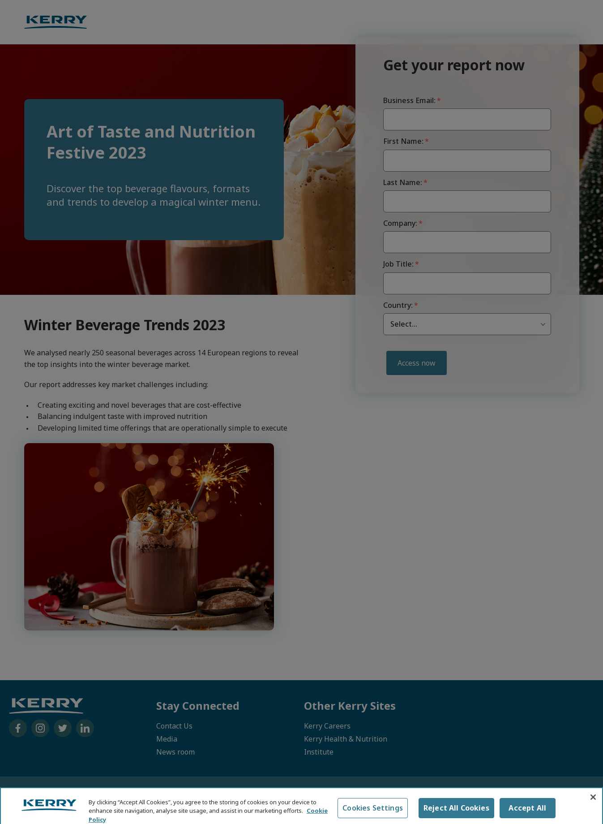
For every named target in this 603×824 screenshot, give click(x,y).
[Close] (593, 803)
